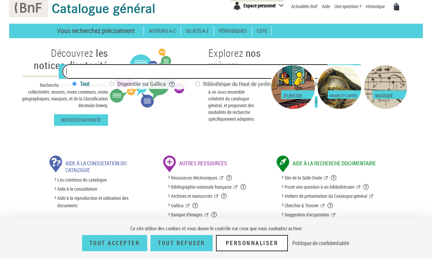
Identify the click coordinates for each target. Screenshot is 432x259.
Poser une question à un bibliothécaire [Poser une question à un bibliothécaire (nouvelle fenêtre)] (319, 187)
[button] (229, 178)
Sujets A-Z (197, 31)
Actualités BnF (305, 6)
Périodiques (233, 31)
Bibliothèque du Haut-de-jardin (241, 84)
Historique (376, 6)
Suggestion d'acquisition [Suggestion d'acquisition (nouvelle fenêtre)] (307, 214)
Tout (84, 84)
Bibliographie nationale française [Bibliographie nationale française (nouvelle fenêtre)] (201, 187)
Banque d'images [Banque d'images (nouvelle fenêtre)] (186, 214)
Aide (326, 6)
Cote (262, 31)
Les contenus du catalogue (82, 179)
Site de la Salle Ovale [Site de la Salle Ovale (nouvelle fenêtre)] (303, 177)
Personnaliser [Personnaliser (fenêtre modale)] (252, 243)
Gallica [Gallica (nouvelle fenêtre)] (177, 205)
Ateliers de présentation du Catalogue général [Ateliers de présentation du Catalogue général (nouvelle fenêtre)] (326, 196)
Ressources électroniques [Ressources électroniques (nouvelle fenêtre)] (194, 177)
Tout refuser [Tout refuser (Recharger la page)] (181, 243)
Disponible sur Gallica (146, 84)
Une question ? (347, 6)
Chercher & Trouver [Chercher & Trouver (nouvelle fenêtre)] (302, 205)
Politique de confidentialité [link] (320, 243)
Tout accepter (114, 243)
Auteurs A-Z (162, 31)
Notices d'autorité (81, 120)
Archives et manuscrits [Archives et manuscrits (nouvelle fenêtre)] (191, 196)
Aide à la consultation (77, 189)
